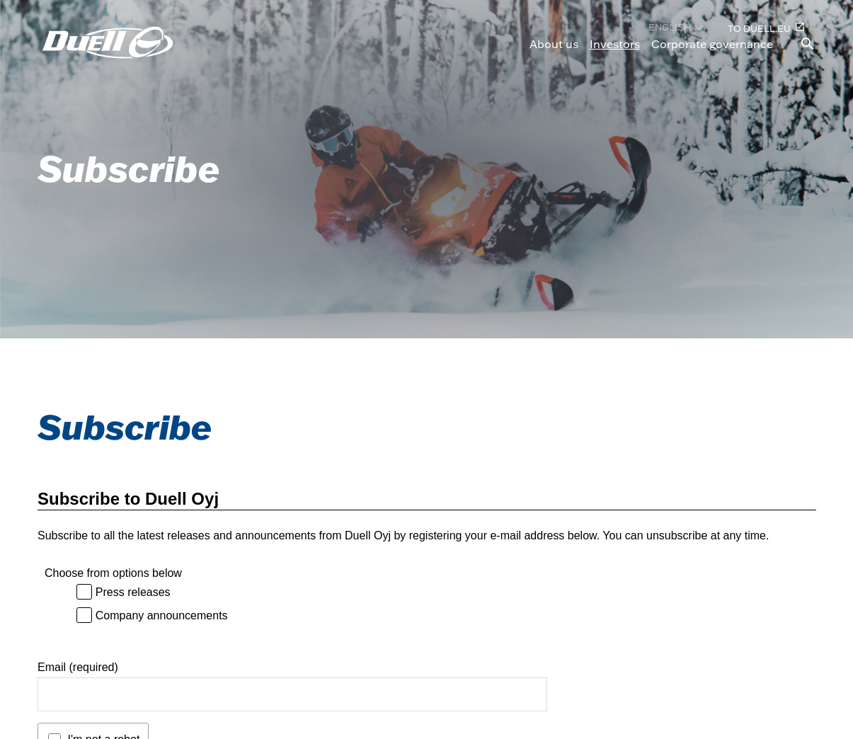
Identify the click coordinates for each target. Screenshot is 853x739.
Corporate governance (712, 44)
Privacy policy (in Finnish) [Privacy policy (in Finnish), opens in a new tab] (559, 677)
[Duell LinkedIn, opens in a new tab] (721, 682)
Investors (615, 44)
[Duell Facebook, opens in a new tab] (721, 706)
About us (553, 44)
